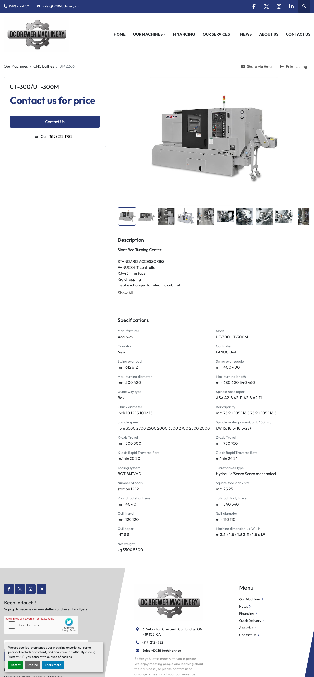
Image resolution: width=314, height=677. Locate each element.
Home (120, 34)
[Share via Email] (257, 66)
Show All (125, 292)
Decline (32, 665)
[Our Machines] (16, 66)
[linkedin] (291, 6)
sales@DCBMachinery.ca (60, 6)
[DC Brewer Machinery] (168, 602)
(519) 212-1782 (19, 6)
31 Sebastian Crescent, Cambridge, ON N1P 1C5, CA (172, 632)
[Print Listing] (293, 66)
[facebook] (254, 6)
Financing (184, 34)
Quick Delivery (250, 620)
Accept (16, 665)
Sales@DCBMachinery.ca (161, 650)
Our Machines (148, 34)
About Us (268, 34)
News (246, 34)
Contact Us (298, 34)
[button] (149, 34)
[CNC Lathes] (43, 66)
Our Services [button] (216, 34)
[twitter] (266, 6)
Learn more (53, 665)
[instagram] (279, 6)
